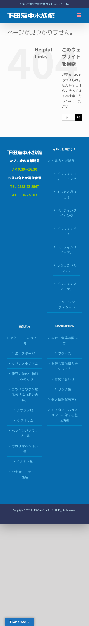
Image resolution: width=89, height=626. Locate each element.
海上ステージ (25, 353)
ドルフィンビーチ (67, 231)
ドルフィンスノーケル (67, 286)
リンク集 (64, 389)
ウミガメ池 (25, 461)
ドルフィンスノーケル (67, 250)
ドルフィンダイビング (67, 213)
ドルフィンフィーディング (67, 176)
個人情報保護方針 (64, 399)
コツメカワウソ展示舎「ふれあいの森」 (25, 394)
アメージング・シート (66, 304)
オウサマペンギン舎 (25, 449)
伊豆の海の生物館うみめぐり (25, 376)
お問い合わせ (65, 379)
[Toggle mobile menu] (79, 15)
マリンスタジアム (25, 363)
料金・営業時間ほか (64, 340)
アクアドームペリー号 (25, 340)
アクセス (64, 353)
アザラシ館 (25, 410)
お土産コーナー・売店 (25, 474)
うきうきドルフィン (67, 268)
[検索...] (68, 117)
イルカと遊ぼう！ (64, 160)
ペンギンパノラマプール (25, 433)
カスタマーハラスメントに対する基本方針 (64, 415)
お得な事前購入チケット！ (64, 366)
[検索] (78, 117)
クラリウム (25, 420)
